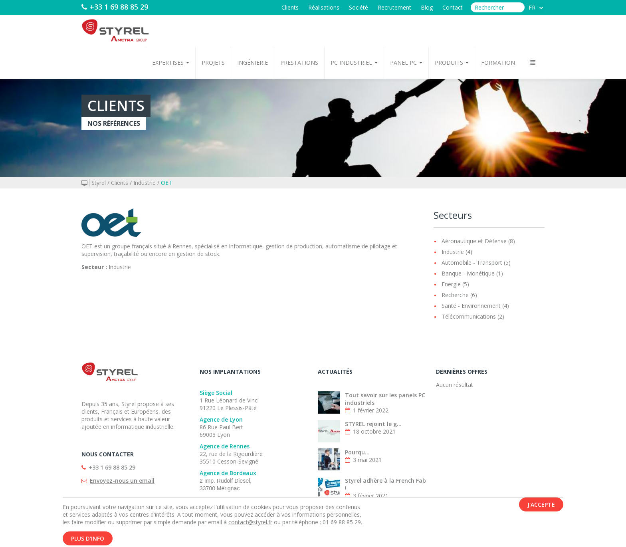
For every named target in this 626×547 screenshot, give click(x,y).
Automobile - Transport (472, 262)
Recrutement (394, 7)
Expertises (170, 62)
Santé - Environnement (471, 305)
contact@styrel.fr (250, 524)
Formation (498, 62)
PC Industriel (354, 62)
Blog (427, 7)
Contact (452, 7)
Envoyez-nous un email (122, 480)
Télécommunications (469, 316)
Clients (290, 7)
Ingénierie (252, 62)
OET (166, 182)
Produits (452, 62)
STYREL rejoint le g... (373, 424)
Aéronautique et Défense (474, 241)
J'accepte (541, 506)
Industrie (144, 182)
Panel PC (406, 62)
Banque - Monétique (468, 273)
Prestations (299, 62)
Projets (213, 62)
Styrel (98, 182)
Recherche (455, 295)
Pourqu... (357, 452)
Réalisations (323, 7)
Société (358, 7)
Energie (451, 284)
